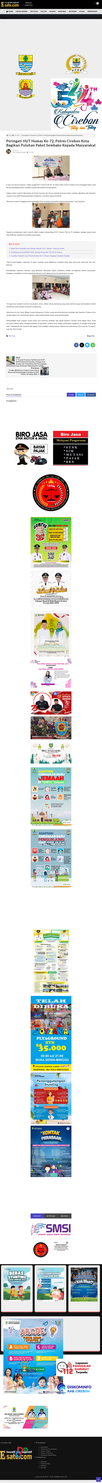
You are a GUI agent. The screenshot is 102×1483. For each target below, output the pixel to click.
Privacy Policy (46, 1442)
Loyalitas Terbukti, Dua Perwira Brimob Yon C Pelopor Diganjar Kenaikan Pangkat (40, 256)
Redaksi (43, 1457)
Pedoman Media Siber (48, 1446)
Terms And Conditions (49, 1440)
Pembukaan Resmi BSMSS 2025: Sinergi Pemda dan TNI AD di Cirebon (36, 252)
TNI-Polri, (31, 152)
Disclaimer (44, 1438)
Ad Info (43, 1459)
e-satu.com (38, 1468)
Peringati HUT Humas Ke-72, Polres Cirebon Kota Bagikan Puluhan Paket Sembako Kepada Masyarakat (51, 143)
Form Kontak (45, 1455)
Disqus (80, 386)
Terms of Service (47, 1444)
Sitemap (44, 1453)
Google (71, 386)
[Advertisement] (51, 35)
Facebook (90, 386)
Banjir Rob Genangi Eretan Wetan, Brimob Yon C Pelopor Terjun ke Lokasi (37, 248)
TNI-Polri (11, 336)
